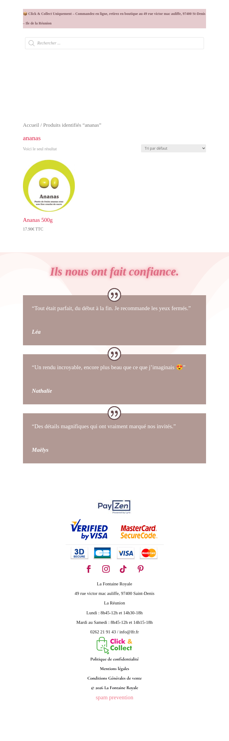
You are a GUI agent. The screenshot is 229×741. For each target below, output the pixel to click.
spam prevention (114, 697)
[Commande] (173, 148)
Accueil (31, 125)
